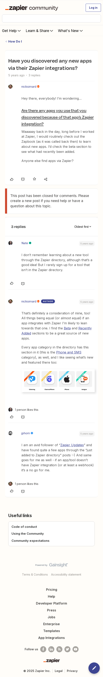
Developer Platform (51, 603)
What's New (71, 30)
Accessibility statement (66, 574)
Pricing (51, 590)
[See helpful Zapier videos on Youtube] (76, 649)
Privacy (72, 671)
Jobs (51, 617)
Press (51, 610)
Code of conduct (24, 527)
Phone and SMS (68, 352)
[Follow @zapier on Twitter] (67, 649)
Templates (51, 631)
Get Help (12, 30)
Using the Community (28, 533)
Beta (67, 328)
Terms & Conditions (35, 574)
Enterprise (51, 624)
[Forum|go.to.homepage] (32, 7)
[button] (93, 8)
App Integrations (51, 638)
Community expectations (30, 541)
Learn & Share (40, 30)
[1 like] (23, 410)
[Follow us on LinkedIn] (51, 649)
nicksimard (28, 86)
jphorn (25, 433)
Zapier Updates (72, 445)
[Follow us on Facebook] (43, 649)
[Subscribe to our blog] (59, 649)
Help (51, 596)
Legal (59, 671)
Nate (24, 243)
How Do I (15, 41)
